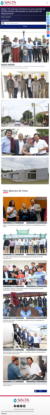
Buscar (25, 26)
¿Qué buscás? (5, 20)
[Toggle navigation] (47, 2)
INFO (38, 391)
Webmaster (4, 413)
